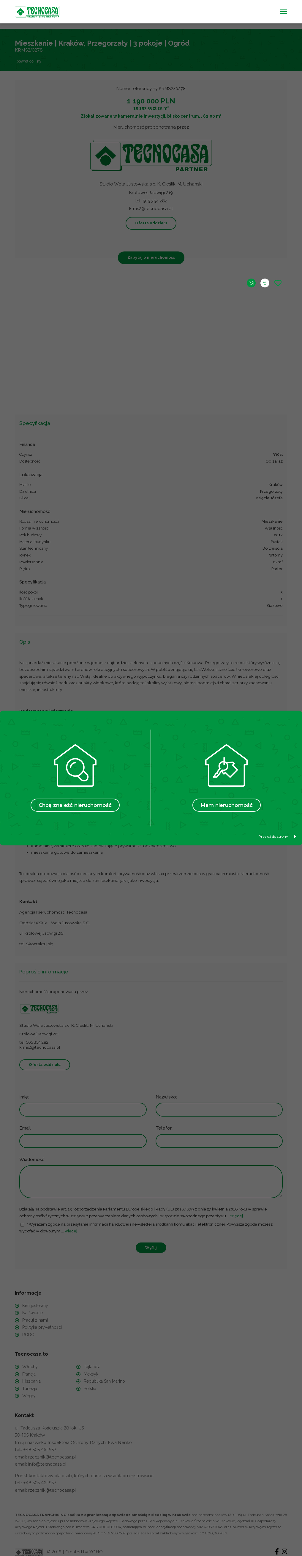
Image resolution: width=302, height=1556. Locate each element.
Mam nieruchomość (226, 805)
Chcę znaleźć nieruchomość (75, 805)
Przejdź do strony (277, 836)
